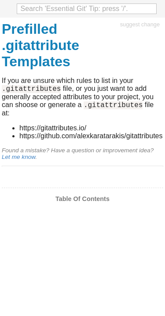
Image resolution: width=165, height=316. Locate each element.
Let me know (18, 159)
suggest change (140, 24)
